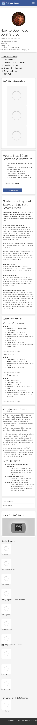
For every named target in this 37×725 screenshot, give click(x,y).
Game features (10, 71)
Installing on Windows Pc (14, 62)
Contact (35, 720)
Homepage (11, 720)
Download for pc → (13, 190)
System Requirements (13, 68)
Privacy (18, 720)
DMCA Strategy (26, 720)
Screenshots (9, 59)
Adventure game (12, 42)
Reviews (7, 74)
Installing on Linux (11, 65)
